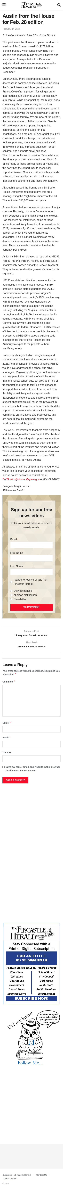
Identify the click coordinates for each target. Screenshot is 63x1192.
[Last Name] (31, 571)
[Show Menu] (4, 5)
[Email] (31, 545)
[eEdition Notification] (11, 595)
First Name (16, 552)
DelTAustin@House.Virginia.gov (20, 479)
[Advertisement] (31, 820)
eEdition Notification (25, 595)
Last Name (16, 566)
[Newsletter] (11, 599)
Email (13, 539)
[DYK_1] (31, 1039)
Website (6, 754)
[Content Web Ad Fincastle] (31, 965)
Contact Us (41, 1177)
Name (6, 725)
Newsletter (20, 599)
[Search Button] (59, 5)
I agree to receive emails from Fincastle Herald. (31, 581)
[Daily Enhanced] (11, 591)
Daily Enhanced (23, 590)
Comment (8, 684)
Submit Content (9, 1181)
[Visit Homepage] (31, 5)
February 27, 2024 (11, 29)
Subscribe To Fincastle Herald (16, 1177)
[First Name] (31, 558)
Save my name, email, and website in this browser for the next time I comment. (33, 771)
